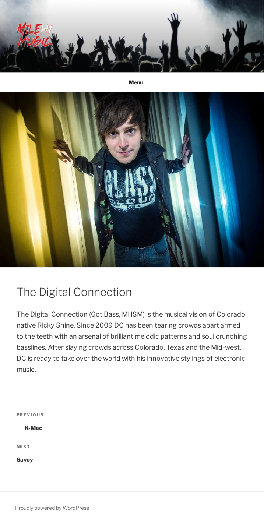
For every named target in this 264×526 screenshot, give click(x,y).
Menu (132, 82)
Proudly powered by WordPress (52, 508)
